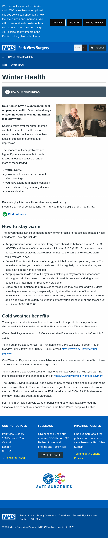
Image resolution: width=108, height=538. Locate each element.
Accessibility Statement (85, 515)
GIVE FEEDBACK (50, 455)
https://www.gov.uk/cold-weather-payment (78, 375)
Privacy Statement (46, 515)
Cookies (24, 519)
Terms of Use (27, 515)
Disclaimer (64, 515)
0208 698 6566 (16, 458)
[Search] (78, 48)
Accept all (58, 22)
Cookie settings (11, 36)
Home (4, 65)
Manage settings (94, 22)
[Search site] (84, 48)
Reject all (74, 22)
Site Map (35, 519)
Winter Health (17, 65)
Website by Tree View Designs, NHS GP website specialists (36, 527)
